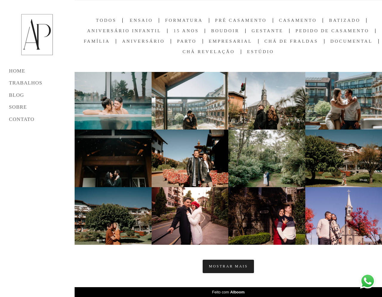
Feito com (228, 292)
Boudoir (225, 31)
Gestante (267, 31)
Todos (106, 20)
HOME (17, 71)
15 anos (186, 31)
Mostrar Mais (228, 266)
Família (97, 41)
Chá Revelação (209, 52)
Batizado (344, 20)
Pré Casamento (241, 20)
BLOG (16, 95)
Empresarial (230, 41)
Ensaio (141, 20)
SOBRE (18, 107)
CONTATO (21, 119)
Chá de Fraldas (291, 41)
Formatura (184, 20)
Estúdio (260, 52)
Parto (186, 41)
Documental (351, 41)
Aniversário (143, 41)
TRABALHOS (25, 83)
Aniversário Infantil (124, 31)
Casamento (298, 20)
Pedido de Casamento (332, 31)
